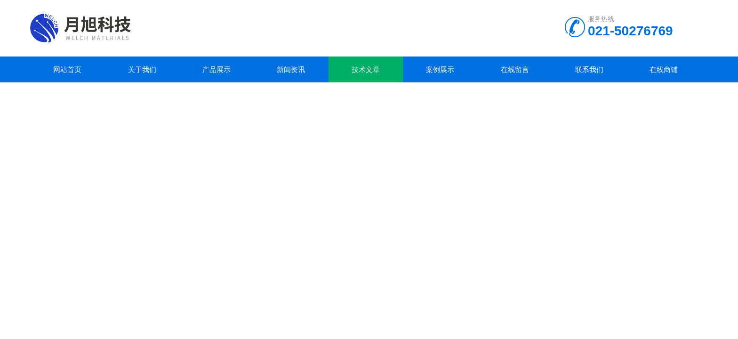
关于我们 (142, 69)
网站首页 (67, 69)
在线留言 (515, 69)
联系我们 (589, 69)
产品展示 (216, 69)
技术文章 (366, 69)
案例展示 (440, 69)
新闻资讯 (291, 69)
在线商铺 (664, 69)
